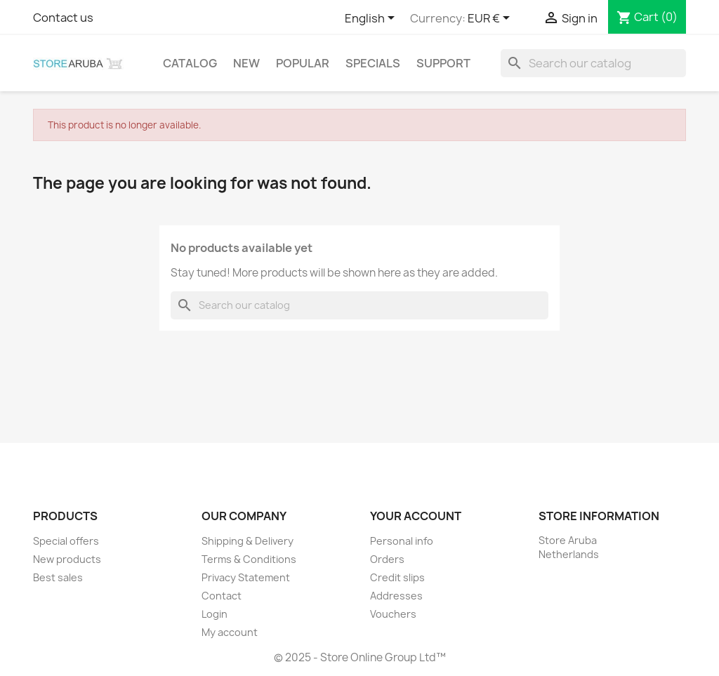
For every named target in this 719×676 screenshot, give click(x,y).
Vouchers (393, 614)
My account (230, 632)
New (246, 63)
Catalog (190, 63)
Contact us (63, 17)
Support (443, 63)
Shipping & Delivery (247, 541)
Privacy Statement (246, 577)
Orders (387, 559)
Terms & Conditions (249, 559)
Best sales (58, 577)
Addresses (396, 595)
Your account (415, 516)
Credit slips (397, 577)
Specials (372, 63)
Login (214, 614)
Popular (302, 63)
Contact (222, 595)
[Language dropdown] (372, 19)
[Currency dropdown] (491, 19)
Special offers (66, 541)
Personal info (401, 541)
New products (67, 559)
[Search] (593, 63)
